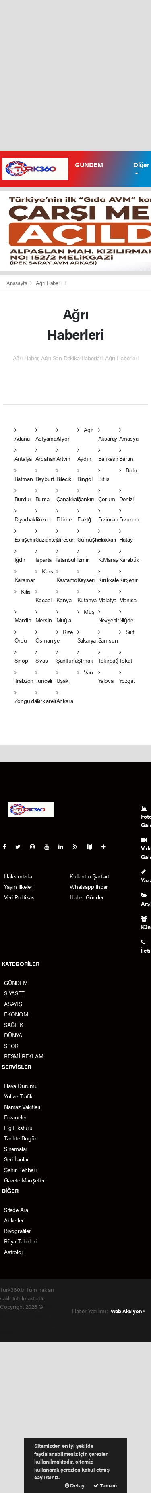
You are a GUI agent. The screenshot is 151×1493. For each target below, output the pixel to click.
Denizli (127, 495)
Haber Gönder (87, 897)
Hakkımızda (18, 876)
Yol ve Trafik (18, 1096)
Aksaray (108, 434)
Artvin (63, 454)
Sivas (41, 656)
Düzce (42, 515)
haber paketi (34, 1315)
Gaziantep (47, 535)
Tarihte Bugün (21, 1138)
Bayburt (44, 475)
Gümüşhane (92, 535)
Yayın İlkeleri (18, 886)
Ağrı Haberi (49, 283)
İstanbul (65, 555)
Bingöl (85, 475)
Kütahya (87, 596)
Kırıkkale (108, 576)
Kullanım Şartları (90, 876)
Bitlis (104, 475)
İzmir (83, 555)
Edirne (64, 515)
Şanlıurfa (67, 656)
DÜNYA (13, 1035)
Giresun (65, 535)
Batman (23, 475)
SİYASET (14, 993)
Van (85, 672)
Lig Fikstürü (18, 1127)
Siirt (127, 632)
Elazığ (84, 515)
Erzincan (108, 515)
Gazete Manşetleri (25, 1180)
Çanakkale (68, 495)
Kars (44, 571)
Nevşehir (108, 616)
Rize (64, 632)
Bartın (126, 454)
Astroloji (13, 1251)
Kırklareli (45, 697)
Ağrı (85, 430)
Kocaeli (44, 596)
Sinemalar (15, 1148)
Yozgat (127, 677)
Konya (64, 596)
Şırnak (85, 656)
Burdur (22, 495)
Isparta (43, 555)
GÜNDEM (89, 164)
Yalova (106, 677)
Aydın (84, 454)
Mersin (43, 616)
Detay (75, 1485)
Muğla (63, 616)
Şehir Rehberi (20, 1169)
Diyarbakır (26, 515)
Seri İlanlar (16, 1159)
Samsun (108, 636)
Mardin (22, 616)
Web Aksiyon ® (128, 1311)
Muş (86, 611)
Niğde (126, 616)
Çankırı (86, 495)
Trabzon (24, 677)
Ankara (64, 697)
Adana (22, 434)
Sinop (21, 656)
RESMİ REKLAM (23, 1056)
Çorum (106, 495)
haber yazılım (32, 1323)
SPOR (11, 1046)
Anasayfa (17, 283)
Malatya (107, 596)
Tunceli (43, 677)
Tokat (125, 656)
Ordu (20, 636)
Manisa (128, 596)
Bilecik (64, 475)
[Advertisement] (75, 75)
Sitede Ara (16, 1209)
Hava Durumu (21, 1085)
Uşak (62, 677)
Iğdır (20, 555)
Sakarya (86, 636)
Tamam (105, 1485)
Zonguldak (27, 697)
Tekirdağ (108, 656)
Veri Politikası (20, 897)
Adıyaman (47, 434)
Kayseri (86, 576)
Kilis (22, 591)
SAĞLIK (13, 1025)
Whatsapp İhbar (89, 886)
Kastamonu (70, 576)
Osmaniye (47, 636)
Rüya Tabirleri (20, 1241)
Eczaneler (15, 1117)
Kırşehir (128, 576)
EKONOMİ (17, 1014)
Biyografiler (17, 1230)
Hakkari (107, 535)
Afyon (63, 434)
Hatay (126, 535)
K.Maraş (108, 555)
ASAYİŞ (13, 1004)
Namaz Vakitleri (22, 1106)
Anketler (13, 1220)
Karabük (129, 555)
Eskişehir (25, 535)
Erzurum (129, 515)
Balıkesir (108, 454)
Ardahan (45, 454)
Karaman (25, 576)
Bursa (42, 495)
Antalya (23, 454)
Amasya (129, 434)
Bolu (128, 470)
